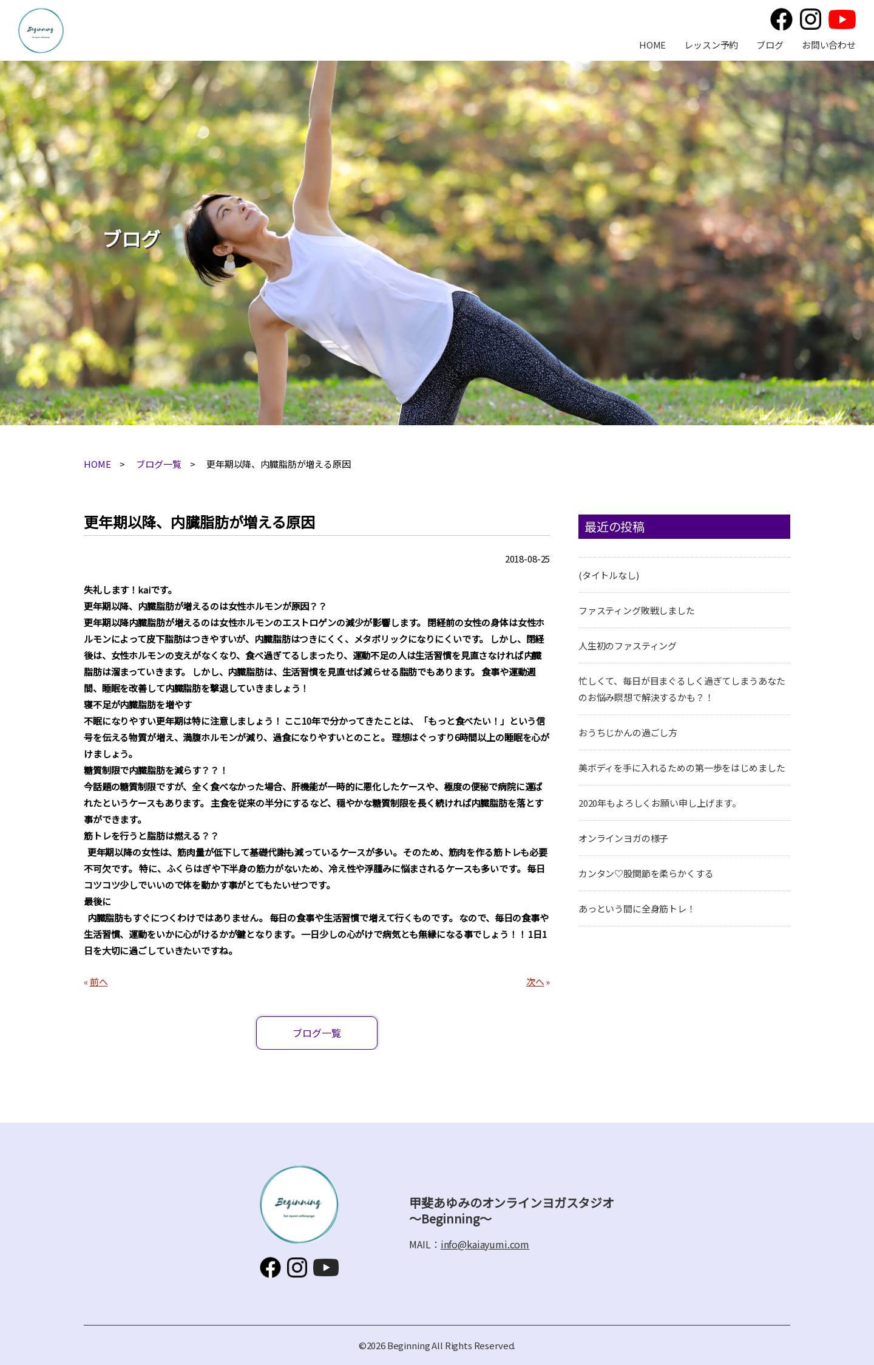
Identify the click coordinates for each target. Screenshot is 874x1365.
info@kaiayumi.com (485, 1244)
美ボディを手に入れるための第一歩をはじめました (681, 767)
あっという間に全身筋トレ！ (637, 908)
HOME (652, 44)
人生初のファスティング (627, 645)
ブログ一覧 (158, 463)
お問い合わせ (829, 44)
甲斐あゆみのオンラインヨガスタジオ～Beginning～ (41, 30)
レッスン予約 (711, 44)
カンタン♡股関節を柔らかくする (646, 873)
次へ (535, 981)
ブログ (770, 44)
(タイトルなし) (608, 575)
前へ (99, 981)
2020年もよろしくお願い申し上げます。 (659, 802)
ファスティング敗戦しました (636, 610)
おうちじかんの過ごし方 (627, 732)
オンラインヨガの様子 (623, 838)
